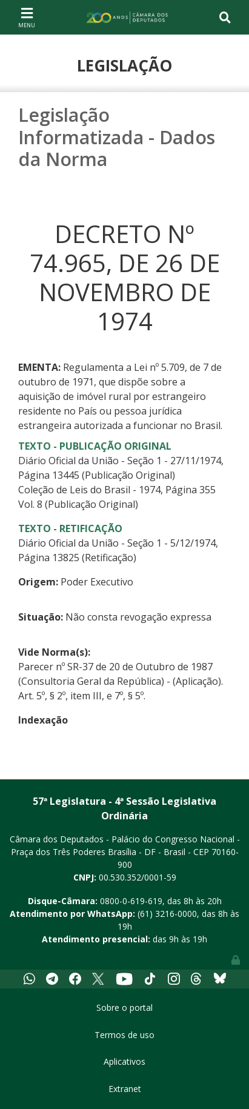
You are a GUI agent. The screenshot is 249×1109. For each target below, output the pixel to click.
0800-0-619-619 (131, 901)
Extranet (124, 1088)
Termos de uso (124, 1035)
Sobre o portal (124, 1007)
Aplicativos (124, 1061)
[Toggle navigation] (26, 17)
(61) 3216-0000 (167, 913)
